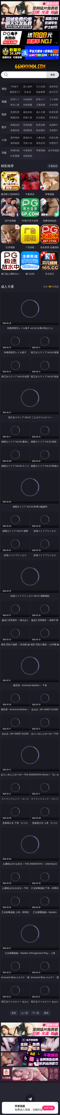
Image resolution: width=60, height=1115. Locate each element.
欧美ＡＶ (40, 99)
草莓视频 (40, 150)
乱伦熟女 (40, 117)
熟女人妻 (14, 104)
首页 (14, 1012)
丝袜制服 (27, 104)
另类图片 (53, 130)
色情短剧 (27, 155)
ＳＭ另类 (53, 104)
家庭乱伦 (27, 137)
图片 (4, 127)
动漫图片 (53, 124)
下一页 (35, 1012)
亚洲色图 (27, 124)
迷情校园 (14, 143)
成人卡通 (40, 112)
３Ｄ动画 (53, 99)
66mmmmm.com (30, 66)
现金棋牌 (40, 91)
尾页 (46, 1012)
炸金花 (27, 91)
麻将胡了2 (15, 91)
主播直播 (40, 104)
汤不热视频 (53, 150)
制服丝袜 (14, 117)
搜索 (52, 74)
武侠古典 (53, 137)
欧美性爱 (53, 112)
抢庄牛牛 (53, 91)
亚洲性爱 (14, 112)
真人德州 (27, 86)
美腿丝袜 (14, 130)
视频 (4, 101)
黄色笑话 (40, 143)
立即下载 (48, 1107)
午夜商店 (27, 150)
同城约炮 (14, 150)
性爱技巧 (53, 143)
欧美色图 (40, 124)
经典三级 (27, 117)
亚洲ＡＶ (14, 99)
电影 (4, 114)
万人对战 (40, 86)
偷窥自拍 (14, 124)
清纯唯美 (27, 130)
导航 (4, 152)
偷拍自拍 (27, 112)
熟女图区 (40, 130)
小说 (4, 140)
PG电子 (15, 86)
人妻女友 (40, 137)
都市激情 (14, 137)
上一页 (24, 1012)
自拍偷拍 (27, 99)
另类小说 (27, 143)
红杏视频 (14, 155)
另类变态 (53, 117)
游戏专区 (53, 86)
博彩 (4, 89)
